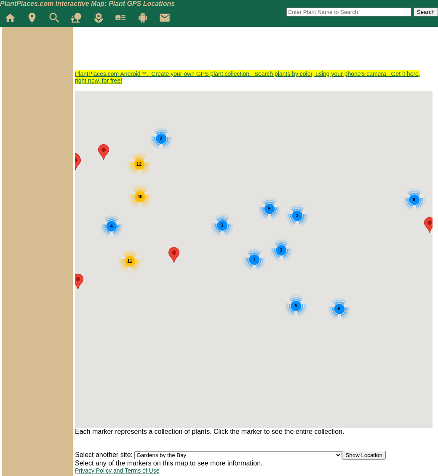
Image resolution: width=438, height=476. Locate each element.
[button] (173, 255)
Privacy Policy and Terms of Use (117, 470)
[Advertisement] (228, 51)
